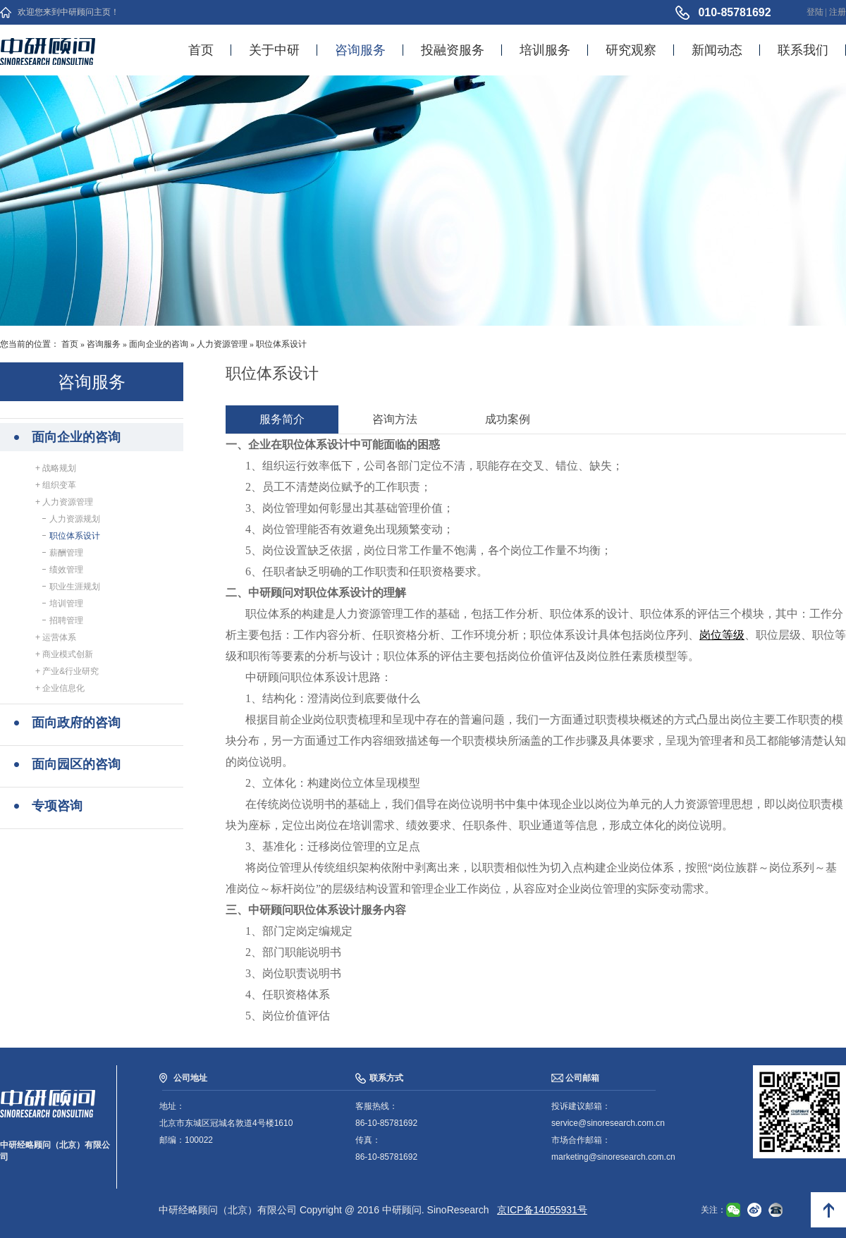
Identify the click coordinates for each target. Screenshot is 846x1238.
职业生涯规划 (73, 587)
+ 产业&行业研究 (67, 671)
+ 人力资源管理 (64, 502)
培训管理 (64, 603)
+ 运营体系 (55, 637)
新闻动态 (717, 50)
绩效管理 (64, 570)
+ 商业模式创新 (64, 654)
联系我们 (803, 50)
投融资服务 (452, 50)
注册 (837, 12)
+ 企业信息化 (60, 688)
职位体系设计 (281, 344)
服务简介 (282, 419)
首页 (201, 50)
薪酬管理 (64, 553)
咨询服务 (360, 50)
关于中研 (274, 50)
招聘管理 (64, 620)
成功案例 (507, 419)
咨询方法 (394, 419)
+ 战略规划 (55, 468)
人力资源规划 (73, 519)
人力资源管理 (222, 344)
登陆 (815, 12)
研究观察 (631, 50)
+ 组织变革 (55, 485)
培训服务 (545, 50)
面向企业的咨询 (158, 344)
